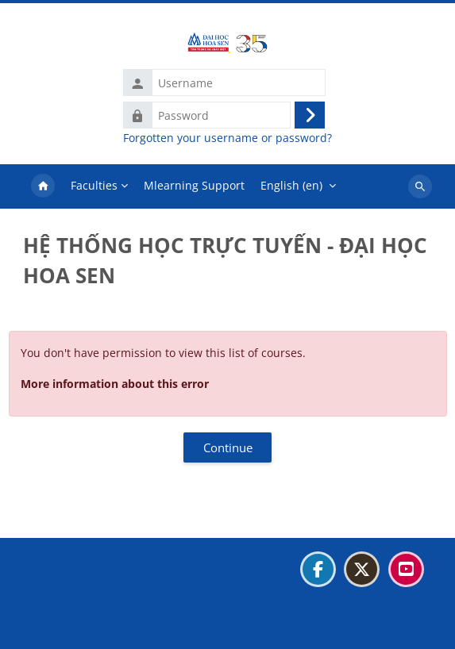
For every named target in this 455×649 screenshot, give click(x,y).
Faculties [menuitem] (94, 185)
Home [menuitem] (43, 186)
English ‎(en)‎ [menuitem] (291, 185)
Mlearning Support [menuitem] (194, 185)
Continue (228, 447)
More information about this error (115, 383)
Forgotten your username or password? (227, 138)
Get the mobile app (82, 628)
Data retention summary (96, 608)
